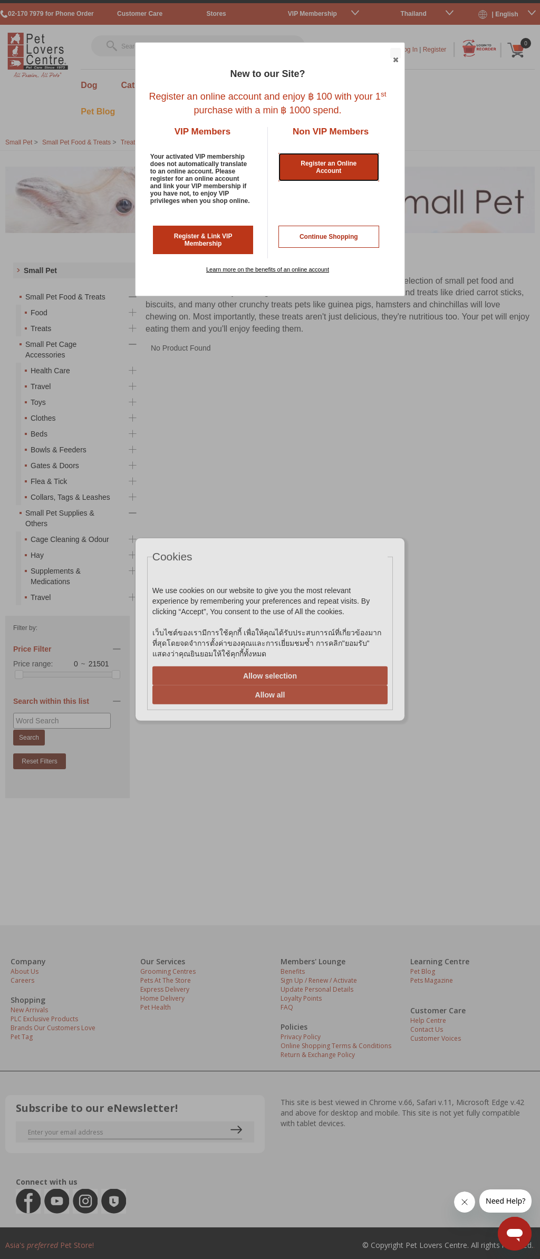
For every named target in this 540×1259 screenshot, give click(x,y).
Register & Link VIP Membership (203, 240)
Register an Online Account (328, 167)
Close (395, 54)
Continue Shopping (329, 236)
